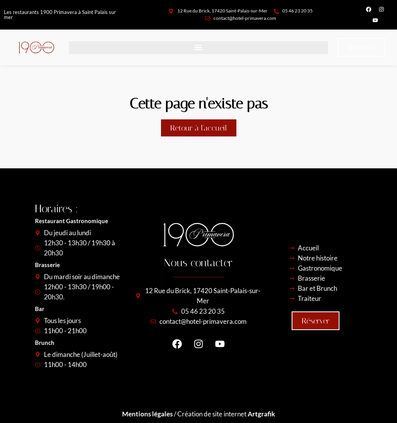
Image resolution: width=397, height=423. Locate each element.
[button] (198, 47)
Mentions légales (147, 414)
